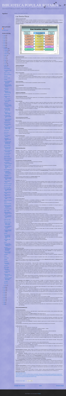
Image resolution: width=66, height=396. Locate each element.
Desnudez (6, 76)
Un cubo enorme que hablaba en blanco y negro (7, 230)
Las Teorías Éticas (7, 153)
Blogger (39, 393)
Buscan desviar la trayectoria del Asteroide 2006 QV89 (7, 236)
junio (5, 58)
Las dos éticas (6, 130)
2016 (4, 290)
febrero (5, 65)
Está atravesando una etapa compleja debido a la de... (8, 128)
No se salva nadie (7, 187)
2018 (4, 287)
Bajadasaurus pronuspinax (6, 263)
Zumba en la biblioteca (6, 89)
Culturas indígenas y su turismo (7, 160)
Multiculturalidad (7, 156)
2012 (4, 297)
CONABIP (6, 254)
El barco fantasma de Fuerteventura (8, 151)
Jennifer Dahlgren (7, 145)
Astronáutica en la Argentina (7, 175)
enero (5, 285)
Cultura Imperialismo (7, 74)
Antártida (5, 79)
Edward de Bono (7, 94)
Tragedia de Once (7, 122)
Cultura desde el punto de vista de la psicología (8, 275)
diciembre (6, 48)
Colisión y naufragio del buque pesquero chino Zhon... (7, 166)
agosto (5, 55)
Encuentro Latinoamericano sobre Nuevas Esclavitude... (7, 249)
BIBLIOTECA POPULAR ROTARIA (30, 5)
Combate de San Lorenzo (7, 272)
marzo (5, 63)
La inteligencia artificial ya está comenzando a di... (8, 172)
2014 (4, 294)
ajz (3, 28)
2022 (4, 42)
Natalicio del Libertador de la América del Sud (7, 92)
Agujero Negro (6, 210)
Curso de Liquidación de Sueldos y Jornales (7, 227)
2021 (4, 43)
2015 (4, 292)
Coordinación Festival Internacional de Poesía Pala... (8, 278)
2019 (4, 47)
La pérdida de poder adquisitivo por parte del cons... (7, 142)
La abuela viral (6, 154)
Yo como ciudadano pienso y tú (7, 101)
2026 (4, 35)
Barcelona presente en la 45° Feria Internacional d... (7, 148)
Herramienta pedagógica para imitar (7, 139)
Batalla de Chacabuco (8, 200)
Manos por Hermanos (8, 158)
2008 (4, 304)
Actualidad (6, 103)
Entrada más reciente (19, 385)
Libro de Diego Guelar (8, 169)
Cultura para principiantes (6, 269)
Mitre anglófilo (6, 267)
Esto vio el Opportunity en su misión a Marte (7, 113)
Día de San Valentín (7, 185)
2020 (4, 45)
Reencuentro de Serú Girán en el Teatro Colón (8, 178)
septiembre (6, 53)
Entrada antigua (60, 385)
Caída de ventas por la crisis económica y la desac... (8, 105)
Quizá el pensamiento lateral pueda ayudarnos (8, 82)
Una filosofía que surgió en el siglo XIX (7, 116)
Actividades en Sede (7, 208)
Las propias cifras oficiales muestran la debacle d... (7, 244)
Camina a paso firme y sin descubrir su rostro (7, 216)
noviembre (6, 50)
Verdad (5, 201)
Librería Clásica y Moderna (7, 136)
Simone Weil (6, 132)
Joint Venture (6, 257)
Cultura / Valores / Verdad (7, 181)
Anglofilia (5, 259)
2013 (4, 295)
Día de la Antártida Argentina (7, 125)
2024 (4, 38)
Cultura (5, 242)
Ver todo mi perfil (5, 30)
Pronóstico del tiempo (8, 183)
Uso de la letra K (7, 98)
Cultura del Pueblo (7, 219)
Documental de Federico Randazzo (8, 163)
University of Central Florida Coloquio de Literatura (8, 85)
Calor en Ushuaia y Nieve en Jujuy (7, 252)
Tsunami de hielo (7, 77)
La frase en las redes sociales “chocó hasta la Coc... (7, 120)
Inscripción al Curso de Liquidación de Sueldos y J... (7, 206)
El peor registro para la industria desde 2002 (7, 189)
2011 (4, 299)
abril (5, 62)
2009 (4, 302)
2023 (4, 40)
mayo (5, 60)
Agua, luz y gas (6, 72)
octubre (5, 51)
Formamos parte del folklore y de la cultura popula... (7, 223)
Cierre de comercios (7, 203)
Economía (6, 66)
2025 (4, 37)
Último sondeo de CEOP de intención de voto (8, 213)
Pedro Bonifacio (7, 68)
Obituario (5, 233)
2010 (4, 300)
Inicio (40, 385)
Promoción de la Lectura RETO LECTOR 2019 (7, 109)
